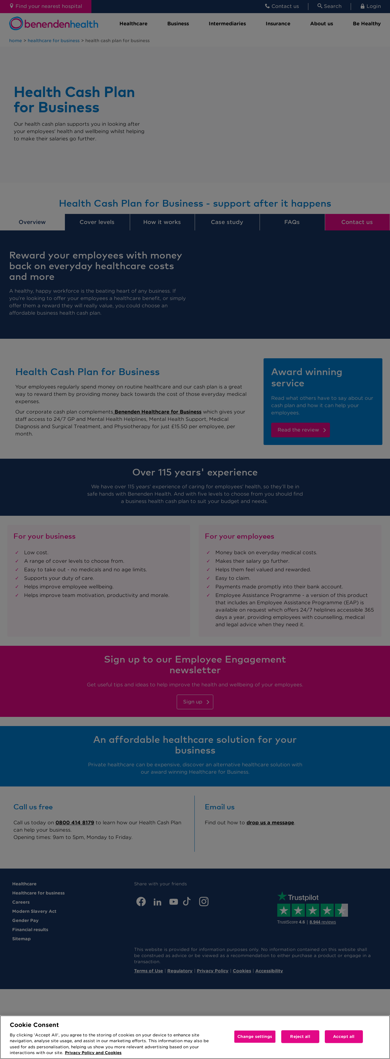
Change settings (254, 1036)
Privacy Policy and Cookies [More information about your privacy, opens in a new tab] (93, 1052)
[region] (195, 1037)
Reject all (300, 1036)
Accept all (343, 1036)
